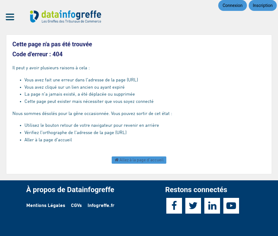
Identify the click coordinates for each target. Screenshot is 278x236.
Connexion (232, 5)
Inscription (263, 5)
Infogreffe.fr (101, 205)
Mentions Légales (45, 205)
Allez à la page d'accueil (139, 160)
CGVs (76, 205)
